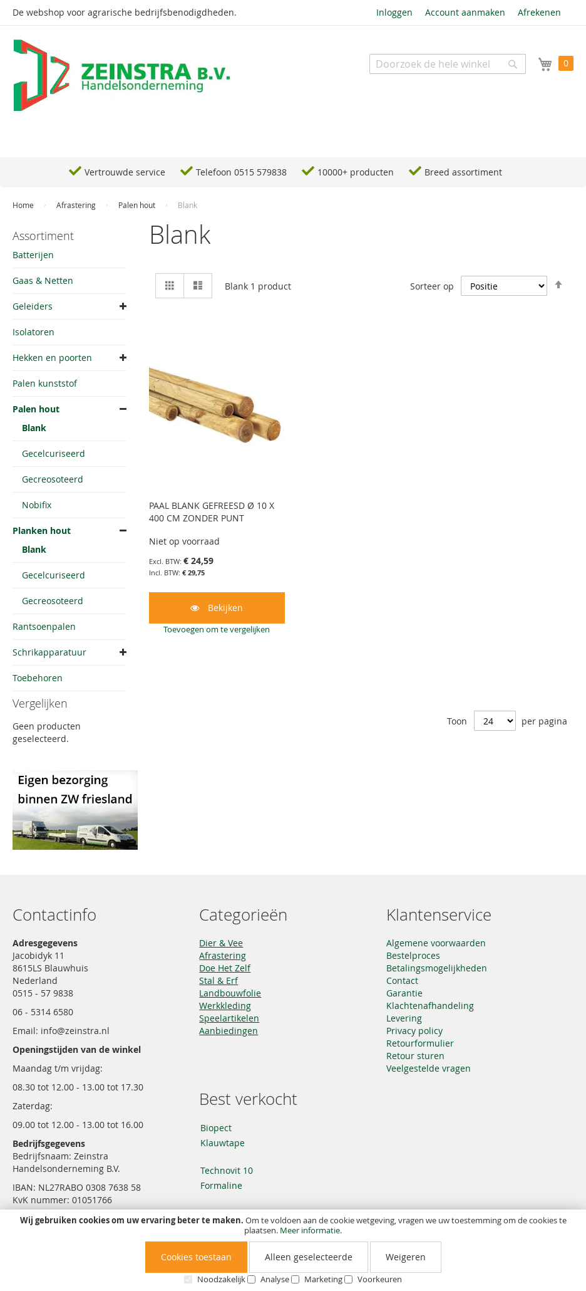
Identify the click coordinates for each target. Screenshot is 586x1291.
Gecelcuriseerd (53, 453)
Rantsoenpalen (44, 626)
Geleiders (33, 306)
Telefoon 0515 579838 (241, 172)
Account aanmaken (465, 12)
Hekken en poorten (52, 357)
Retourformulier (420, 1043)
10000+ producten (355, 172)
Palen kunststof (45, 383)
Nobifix (36, 505)
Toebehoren (38, 678)
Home (24, 205)
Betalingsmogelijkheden (436, 968)
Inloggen (394, 12)
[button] (216, 629)
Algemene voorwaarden (436, 943)
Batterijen (33, 255)
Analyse (274, 1279)
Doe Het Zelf (224, 968)
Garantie (404, 993)
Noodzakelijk (221, 1279)
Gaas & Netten (43, 280)
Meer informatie (310, 1230)
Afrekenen (539, 12)
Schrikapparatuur (49, 652)
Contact (402, 980)
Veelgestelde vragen (428, 1068)
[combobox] (447, 64)
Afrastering (77, 205)
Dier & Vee (221, 943)
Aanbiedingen (228, 1031)
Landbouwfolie (230, 993)
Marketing (323, 1279)
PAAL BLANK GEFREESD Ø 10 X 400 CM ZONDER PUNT (211, 511)
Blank (34, 428)
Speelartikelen (229, 1018)
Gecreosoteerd (52, 479)
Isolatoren (33, 332)
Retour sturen (415, 1056)
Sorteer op (432, 286)
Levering (404, 1018)
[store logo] (122, 75)
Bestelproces (413, 955)
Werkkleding (225, 1005)
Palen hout (137, 205)
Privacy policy (414, 1031)
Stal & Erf (218, 980)
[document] (293, 1250)
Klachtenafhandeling (430, 1005)
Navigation (46, 138)
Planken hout (42, 530)
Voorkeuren (379, 1279)
